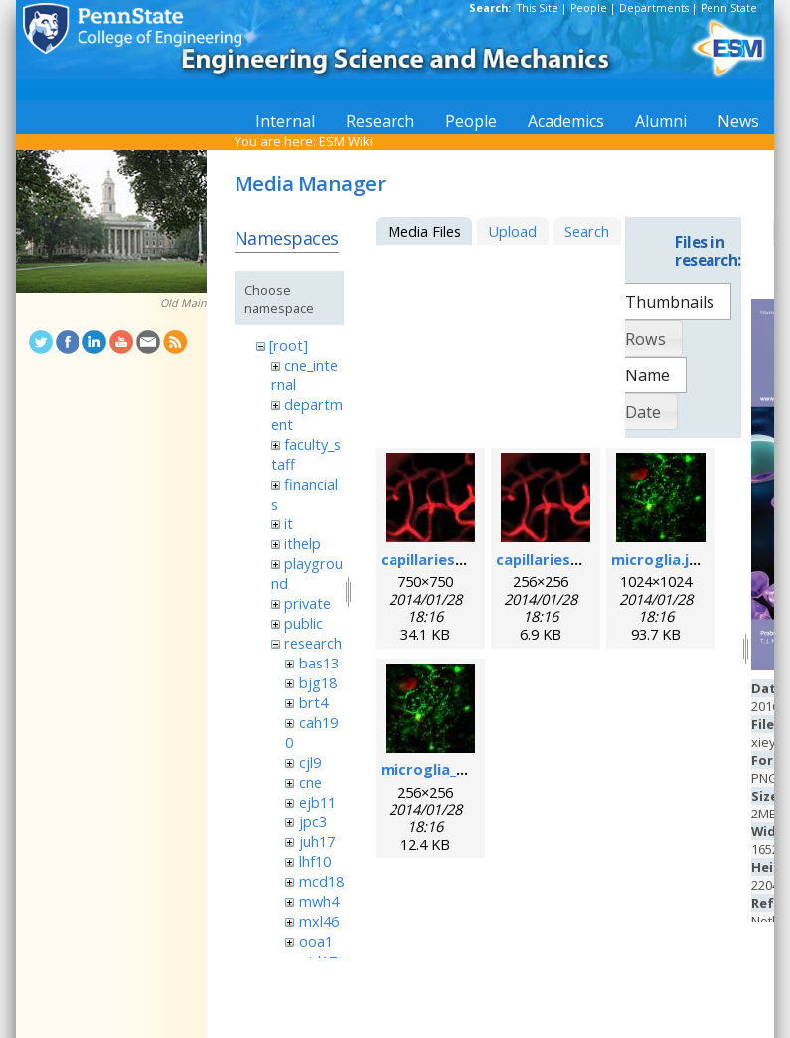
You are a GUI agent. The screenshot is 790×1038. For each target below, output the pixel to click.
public (303, 623)
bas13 (319, 662)
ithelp (302, 543)
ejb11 (317, 802)
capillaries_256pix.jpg (572, 559)
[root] (288, 345)
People (588, 8)
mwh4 (319, 901)
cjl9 (310, 762)
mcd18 (321, 881)
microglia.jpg (659, 559)
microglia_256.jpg (444, 769)
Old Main (183, 303)
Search (586, 231)
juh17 (317, 841)
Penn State (729, 8)
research (313, 643)
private (307, 603)
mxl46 (319, 921)
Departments (654, 8)
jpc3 (313, 821)
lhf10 (315, 861)
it (288, 523)
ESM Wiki (346, 141)
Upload (512, 231)
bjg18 (318, 682)
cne (310, 782)
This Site (537, 8)
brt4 (313, 702)
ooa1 (316, 941)
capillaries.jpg (431, 559)
